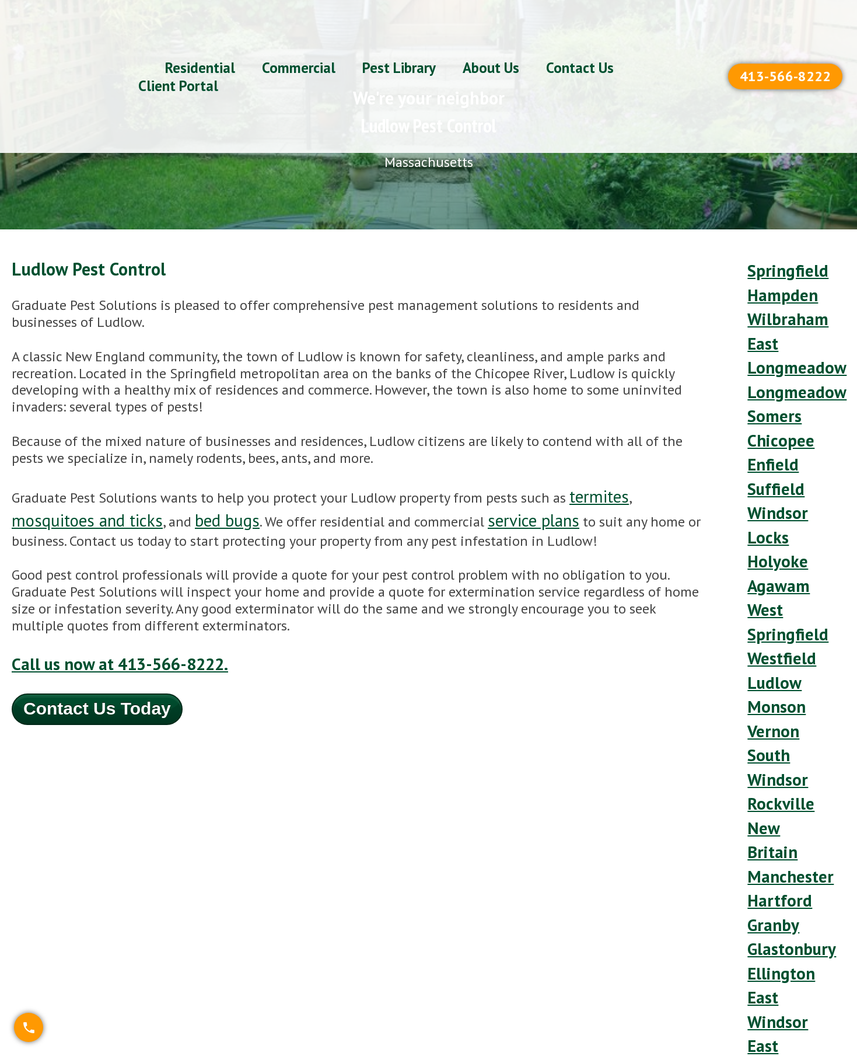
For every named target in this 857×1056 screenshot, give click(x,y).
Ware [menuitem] (762, 821)
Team (671, 1001)
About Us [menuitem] (491, 35)
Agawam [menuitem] (773, 485)
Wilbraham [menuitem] (780, 300)
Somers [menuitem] (769, 367)
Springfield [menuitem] (779, 266)
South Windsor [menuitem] (771, 611)
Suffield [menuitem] (770, 418)
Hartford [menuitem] (773, 687)
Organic (560, 1021)
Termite (560, 981)
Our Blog (681, 981)
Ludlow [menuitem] (769, 552)
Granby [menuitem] (768, 704)
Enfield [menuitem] (767, 401)
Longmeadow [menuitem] (787, 350)
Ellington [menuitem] (774, 738)
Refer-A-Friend (794, 962)
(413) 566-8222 (469, 942)
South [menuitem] (765, 855)
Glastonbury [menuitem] (784, 721)
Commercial (572, 1001)
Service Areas (694, 962)
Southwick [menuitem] (778, 838)
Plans (553, 942)
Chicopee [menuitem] (774, 384)
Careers (677, 1021)
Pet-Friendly (690, 942)
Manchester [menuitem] (782, 670)
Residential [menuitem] (200, 35)
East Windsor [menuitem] (771, 762)
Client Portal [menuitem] (178, 53)
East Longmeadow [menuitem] (787, 325)
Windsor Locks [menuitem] (771, 443)
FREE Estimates (798, 942)
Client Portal (790, 981)
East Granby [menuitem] (783, 788)
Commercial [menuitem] (298, 35)
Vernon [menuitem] (767, 586)
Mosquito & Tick (587, 962)
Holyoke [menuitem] (771, 468)
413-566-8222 (785, 44)
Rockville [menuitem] (774, 637)
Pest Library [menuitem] (399, 35)
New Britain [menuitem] (781, 653)
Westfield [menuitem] (775, 536)
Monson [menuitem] (770, 569)
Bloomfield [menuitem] (779, 805)
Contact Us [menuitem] (580, 35)
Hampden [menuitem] (775, 283)
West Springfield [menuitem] (779, 510)
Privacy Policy (792, 1001)
